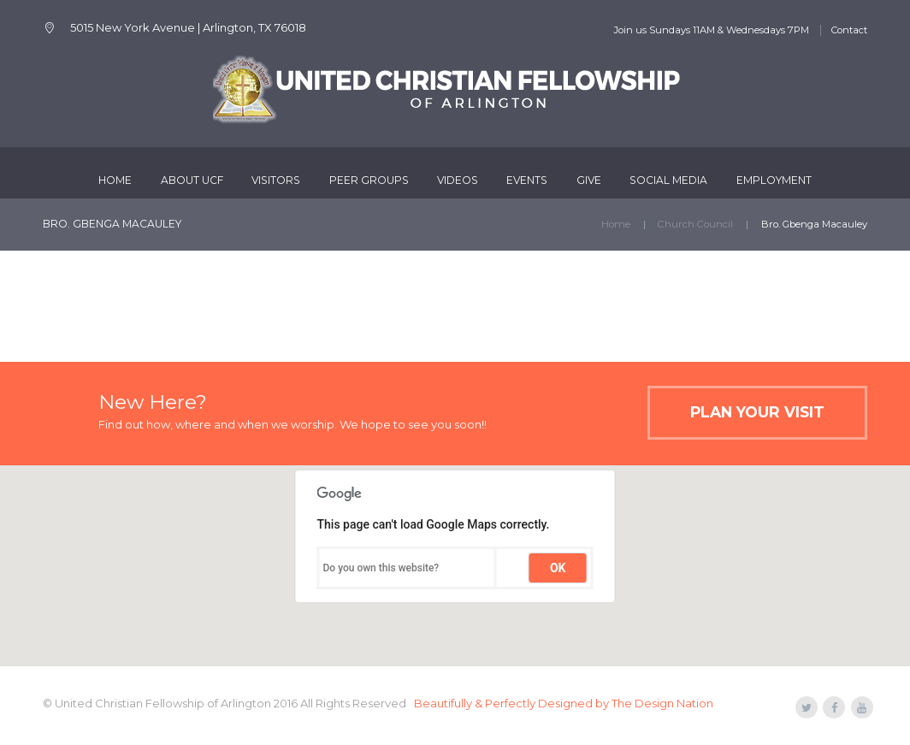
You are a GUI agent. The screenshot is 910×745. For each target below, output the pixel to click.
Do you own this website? (381, 568)
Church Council (695, 224)
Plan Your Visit (757, 412)
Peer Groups (369, 180)
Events (526, 180)
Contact (849, 30)
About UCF (192, 180)
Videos (457, 180)
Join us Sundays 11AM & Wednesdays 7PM (711, 30)
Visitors (275, 180)
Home (115, 180)
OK (558, 568)
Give (588, 180)
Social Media (668, 180)
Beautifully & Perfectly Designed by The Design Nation (563, 703)
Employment (774, 180)
